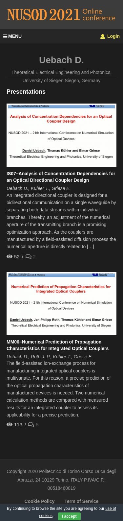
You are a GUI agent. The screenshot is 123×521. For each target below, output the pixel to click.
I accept (69, 516)
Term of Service (81, 501)
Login (110, 36)
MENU (12, 36)
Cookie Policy (40, 501)
